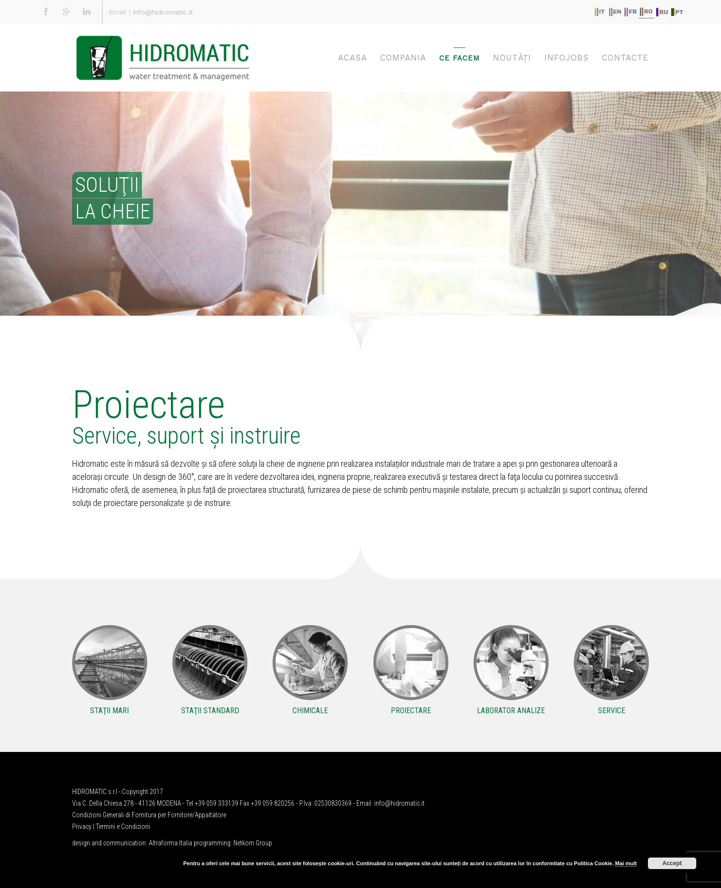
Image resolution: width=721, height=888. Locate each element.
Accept (672, 863)
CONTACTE (625, 57)
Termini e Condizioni (123, 826)
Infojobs (566, 57)
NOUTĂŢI (512, 57)
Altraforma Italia (170, 843)
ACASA (352, 57)
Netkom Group (252, 843)
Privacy (82, 826)
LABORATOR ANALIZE (511, 710)
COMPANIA (403, 57)
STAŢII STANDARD (210, 710)
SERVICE (611, 710)
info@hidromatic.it (163, 12)
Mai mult (626, 863)
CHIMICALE (310, 710)
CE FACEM (459, 58)
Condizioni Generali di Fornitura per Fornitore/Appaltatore (149, 815)
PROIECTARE (411, 710)
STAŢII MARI (109, 710)
